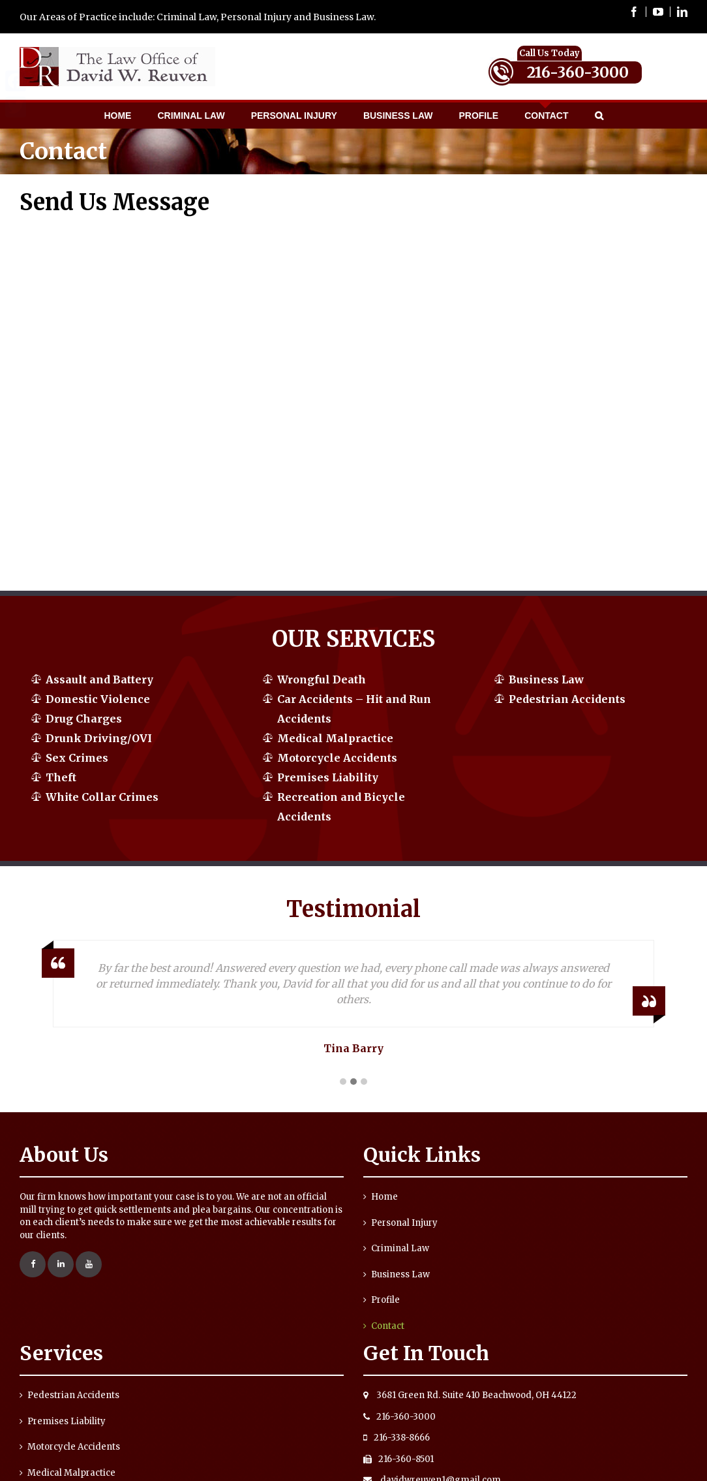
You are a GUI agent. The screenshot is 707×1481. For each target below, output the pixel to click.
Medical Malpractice (335, 738)
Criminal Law (400, 1248)
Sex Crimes (77, 757)
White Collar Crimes (102, 796)
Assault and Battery (99, 679)
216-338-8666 (396, 1437)
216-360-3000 (578, 72)
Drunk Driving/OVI (99, 738)
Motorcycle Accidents (337, 757)
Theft (61, 777)
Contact (387, 1326)
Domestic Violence (98, 699)
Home (384, 1196)
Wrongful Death (321, 679)
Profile (385, 1299)
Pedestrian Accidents (567, 699)
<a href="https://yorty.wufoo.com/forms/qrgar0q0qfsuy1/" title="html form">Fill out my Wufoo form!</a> (180, 397)
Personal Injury (404, 1222)
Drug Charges (84, 718)
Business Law (546, 679)
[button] (343, 1082)
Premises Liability (327, 777)
